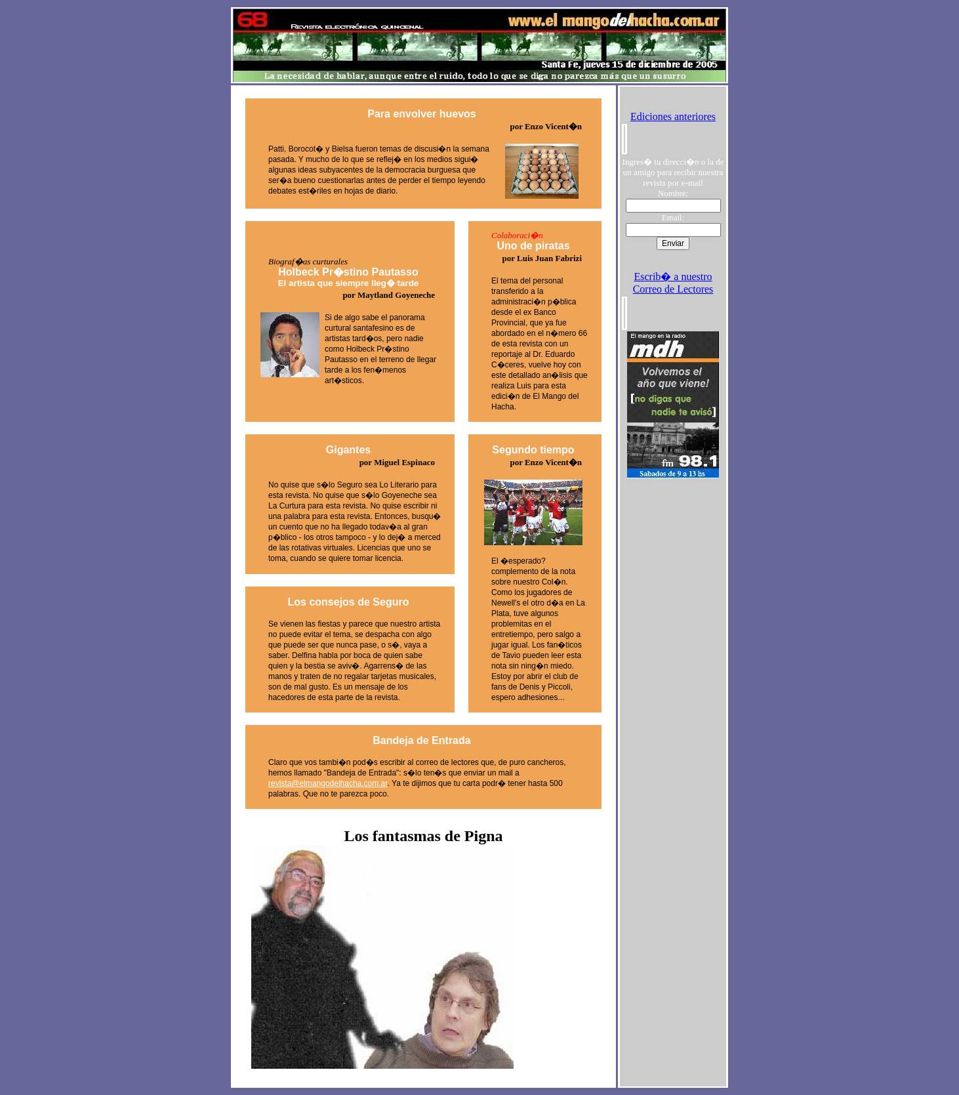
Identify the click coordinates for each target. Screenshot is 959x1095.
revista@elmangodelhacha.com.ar (328, 783)
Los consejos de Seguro (348, 602)
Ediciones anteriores (673, 116)
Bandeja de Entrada (421, 740)
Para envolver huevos (421, 113)
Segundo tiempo (533, 449)
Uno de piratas (533, 245)
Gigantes (348, 449)
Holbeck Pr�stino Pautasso (348, 277)
